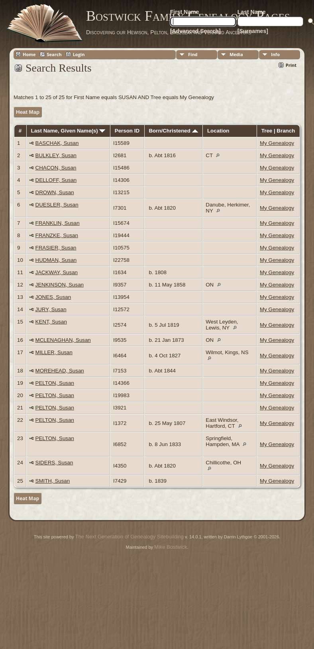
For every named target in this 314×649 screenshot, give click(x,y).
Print (291, 65)
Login (79, 54)
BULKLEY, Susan (56, 155)
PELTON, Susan (54, 383)
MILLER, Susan (54, 352)
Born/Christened (173, 131)
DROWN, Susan (54, 192)
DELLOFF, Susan (56, 180)
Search (54, 54)
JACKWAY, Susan (56, 272)
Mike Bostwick (170, 547)
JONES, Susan (53, 297)
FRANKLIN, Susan (57, 223)
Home (29, 54)
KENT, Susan (51, 322)
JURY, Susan (51, 309)
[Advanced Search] (195, 31)
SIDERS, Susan (54, 463)
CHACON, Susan (56, 168)
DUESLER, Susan (56, 205)
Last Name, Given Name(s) (68, 131)
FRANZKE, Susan (56, 235)
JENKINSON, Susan (59, 285)
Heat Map (27, 112)
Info (275, 54)
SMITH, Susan (52, 481)
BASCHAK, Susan (57, 143)
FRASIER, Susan (56, 248)
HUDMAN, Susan (56, 260)
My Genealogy (277, 143)
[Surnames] (252, 31)
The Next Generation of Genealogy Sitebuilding (129, 537)
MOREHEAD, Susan (59, 371)
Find (193, 54)
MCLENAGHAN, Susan (63, 340)
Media (236, 54)
